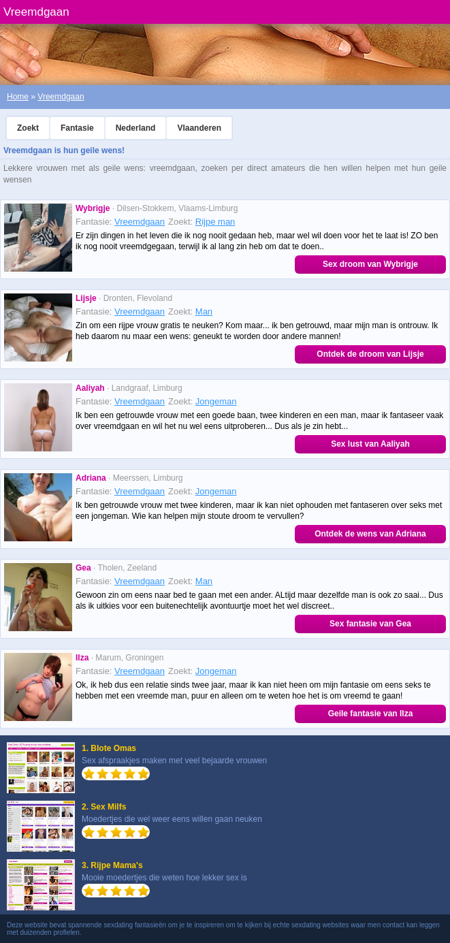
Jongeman (216, 401)
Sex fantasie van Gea (370, 623)
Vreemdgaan (60, 96)
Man (203, 311)
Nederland (136, 128)
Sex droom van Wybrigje (370, 264)
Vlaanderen (199, 128)
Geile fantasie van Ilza (370, 713)
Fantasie (77, 128)
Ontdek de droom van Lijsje (370, 354)
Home (18, 96)
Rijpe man (215, 222)
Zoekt (28, 128)
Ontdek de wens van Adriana (370, 534)
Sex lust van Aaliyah (370, 444)
